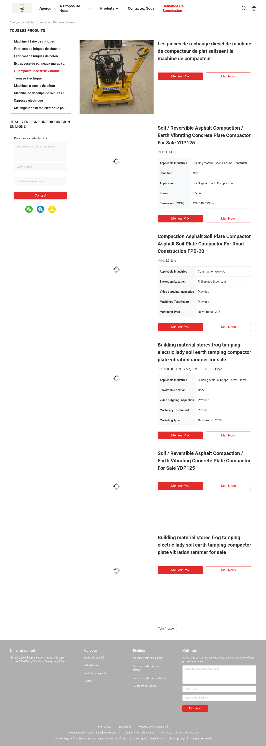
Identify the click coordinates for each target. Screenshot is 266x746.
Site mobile (125, 726)
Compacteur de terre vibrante (38, 71)
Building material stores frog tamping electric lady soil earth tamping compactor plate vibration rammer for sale (204, 352)
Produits (28, 22)
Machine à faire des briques (34, 41)
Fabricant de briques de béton (36, 56)
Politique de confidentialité (153, 726)
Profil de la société (94, 657)
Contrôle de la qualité (95, 673)
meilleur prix (180, 76)
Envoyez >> (195, 708)
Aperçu (14, 22)
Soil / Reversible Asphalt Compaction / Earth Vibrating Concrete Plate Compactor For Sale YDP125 (204, 135)
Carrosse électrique (28, 100)
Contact (40, 195)
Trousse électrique (28, 78)
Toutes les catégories (144, 686)
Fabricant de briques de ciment (37, 49)
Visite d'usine (91, 665)
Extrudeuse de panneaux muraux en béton (40, 64)
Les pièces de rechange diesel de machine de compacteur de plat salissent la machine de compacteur (204, 51)
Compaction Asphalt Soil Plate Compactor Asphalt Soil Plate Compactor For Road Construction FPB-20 (204, 244)
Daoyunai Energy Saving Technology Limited (91, 732)
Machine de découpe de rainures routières (40, 93)
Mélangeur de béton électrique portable (40, 108)
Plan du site (104, 726)
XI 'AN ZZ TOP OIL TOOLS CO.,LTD (180, 732)
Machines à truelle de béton (34, 86)
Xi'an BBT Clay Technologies (138, 732)
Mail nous (228, 76)
